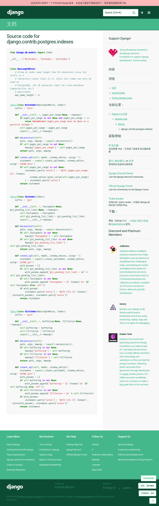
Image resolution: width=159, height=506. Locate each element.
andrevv (130, 488)
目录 (114, 88)
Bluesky (95, 459)
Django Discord (73, 449)
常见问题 (114, 145)
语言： (147, 486)
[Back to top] (152, 501)
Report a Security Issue (50, 459)
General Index (118, 93)
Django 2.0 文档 (119, 114)
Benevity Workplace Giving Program (135, 459)
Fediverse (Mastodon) (102, 454)
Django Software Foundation (21, 459)
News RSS (97, 470)
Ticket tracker (116, 198)
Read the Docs (118, 224)
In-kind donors (64, 487)
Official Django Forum (121, 186)
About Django (13, 444)
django (121, 124)
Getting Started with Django (20, 449)
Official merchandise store (130, 454)
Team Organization (16, 454)
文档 (11, 24)
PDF (140, 220)
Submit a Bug (45, 454)
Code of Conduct (15, 465)
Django (15, 12)
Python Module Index (122, 98)
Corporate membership (129, 449)
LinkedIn (96, 465)
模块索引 (120, 160)
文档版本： (147, 493)
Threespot (110, 488)
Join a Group (45, 444)
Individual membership (50, 465)
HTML (133, 220)
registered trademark (85, 497)
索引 (111, 160)
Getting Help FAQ (74, 444)
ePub (145, 220)
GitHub (95, 444)
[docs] (13, 105)
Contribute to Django (49, 449)
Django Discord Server (121, 173)
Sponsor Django (125, 444)
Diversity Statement (16, 470)
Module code (121, 119)
